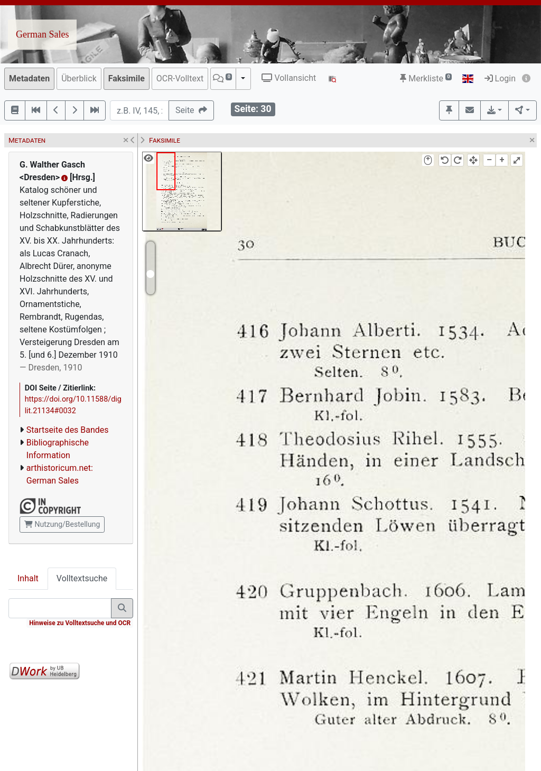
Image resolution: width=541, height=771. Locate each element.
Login (500, 78)
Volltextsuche (82, 578)
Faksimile (126, 78)
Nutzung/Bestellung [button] (62, 524)
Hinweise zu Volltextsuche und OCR (79, 623)
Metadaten (29, 78)
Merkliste (426, 78)
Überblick (79, 78)
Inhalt (28, 578)
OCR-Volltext (179, 78)
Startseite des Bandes (67, 430)
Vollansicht (289, 78)
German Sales (42, 34)
